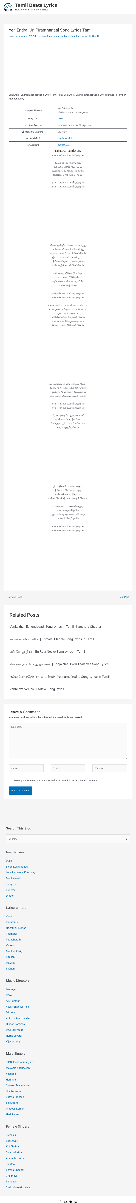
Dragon (10, 893)
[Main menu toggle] (129, 7)
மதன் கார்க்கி (65, 138)
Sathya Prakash (14, 1084)
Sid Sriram (11, 1089)
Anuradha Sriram (15, 1142)
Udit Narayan (13, 1078)
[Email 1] (65, 1184)
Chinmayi (11, 1159)
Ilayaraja (10, 982)
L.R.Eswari (11, 1126)
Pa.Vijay (10, 957)
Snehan (10, 962)
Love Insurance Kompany (19, 871)
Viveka (9, 940)
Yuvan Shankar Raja (16, 998)
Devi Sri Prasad (14, 1020)
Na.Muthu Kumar (15, 924)
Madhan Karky (79, 36)
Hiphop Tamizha (15, 1015)
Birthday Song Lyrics (48, 36)
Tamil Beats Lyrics (36, 5)
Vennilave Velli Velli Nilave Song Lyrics (37, 689)
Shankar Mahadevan (17, 1073)
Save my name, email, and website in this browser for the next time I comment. (55, 780)
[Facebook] (60, 1184)
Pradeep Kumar (14, 1095)
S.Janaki (10, 1120)
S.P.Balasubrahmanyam (18, 1051)
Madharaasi (12, 877)
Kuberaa (10, 887)
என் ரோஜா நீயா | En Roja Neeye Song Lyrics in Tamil (47, 651)
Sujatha (10, 1148)
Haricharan (12, 1100)
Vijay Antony (12, 1031)
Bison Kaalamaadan (16, 866)
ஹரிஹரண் (64, 144)
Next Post (125, 596)
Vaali (8, 913)
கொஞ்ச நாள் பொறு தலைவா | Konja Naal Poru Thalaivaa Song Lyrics (59, 664)
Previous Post (13, 596)
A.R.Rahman (12, 993)
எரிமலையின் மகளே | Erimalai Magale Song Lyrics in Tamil (52, 639)
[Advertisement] (68, 66)
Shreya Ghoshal (14, 1153)
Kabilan (10, 951)
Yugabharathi (13, 935)
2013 (33, 36)
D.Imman (11, 1004)
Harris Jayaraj (13, 1026)
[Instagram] (76, 1184)
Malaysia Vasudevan (17, 1057)
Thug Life (11, 882)
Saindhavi (11, 1164)
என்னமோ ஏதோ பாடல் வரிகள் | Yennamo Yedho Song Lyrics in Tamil (60, 677)
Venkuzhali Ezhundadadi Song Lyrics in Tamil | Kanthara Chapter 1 (57, 626)
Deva (8, 988)
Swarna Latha (13, 1137)
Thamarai (11, 929)
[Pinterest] (70, 1184)
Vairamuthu (12, 918)
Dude (9, 860)
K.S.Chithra (12, 1131)
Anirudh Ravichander (17, 1009)
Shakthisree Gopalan (17, 1169)
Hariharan (65, 36)
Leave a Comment (18, 36)
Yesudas (10, 1062)
